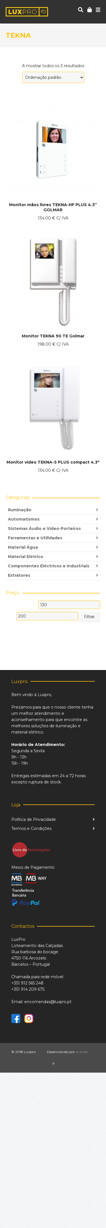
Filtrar (89, 616)
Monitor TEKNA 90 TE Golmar (53, 336)
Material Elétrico (25, 556)
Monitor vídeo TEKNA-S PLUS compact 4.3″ (53, 462)
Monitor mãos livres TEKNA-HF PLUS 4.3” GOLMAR (53, 207)
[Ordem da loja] (53, 77)
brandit (82, 1052)
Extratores (19, 575)
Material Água (23, 547)
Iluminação (19, 509)
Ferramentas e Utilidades (35, 537)
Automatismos (24, 519)
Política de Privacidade (33, 819)
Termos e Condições (31, 828)
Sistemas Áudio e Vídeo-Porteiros (44, 528)
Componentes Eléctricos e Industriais (48, 565)
